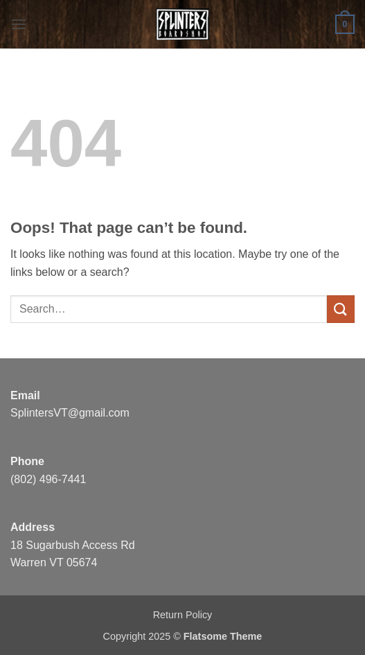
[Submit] (341, 308)
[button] (18, 24)
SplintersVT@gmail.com (70, 413)
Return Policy (183, 614)
